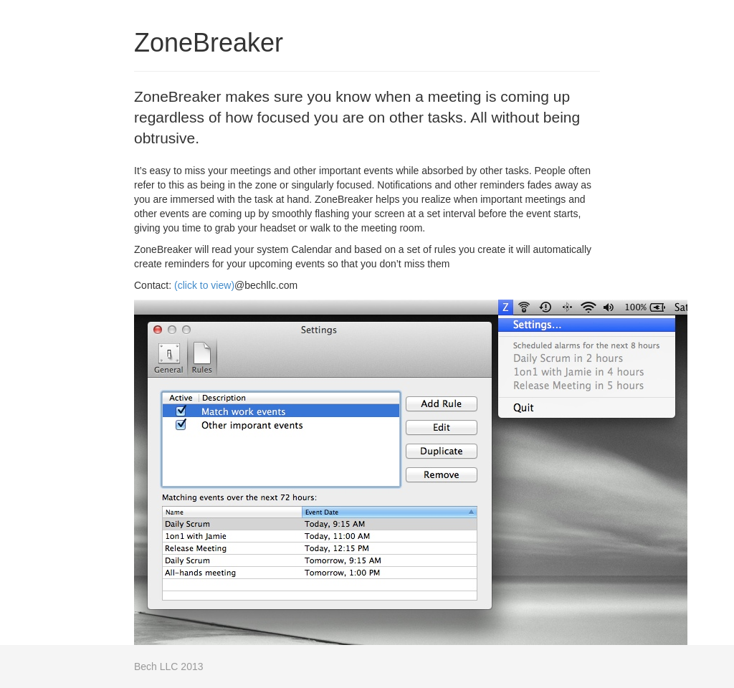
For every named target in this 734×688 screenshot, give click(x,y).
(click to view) (204, 285)
